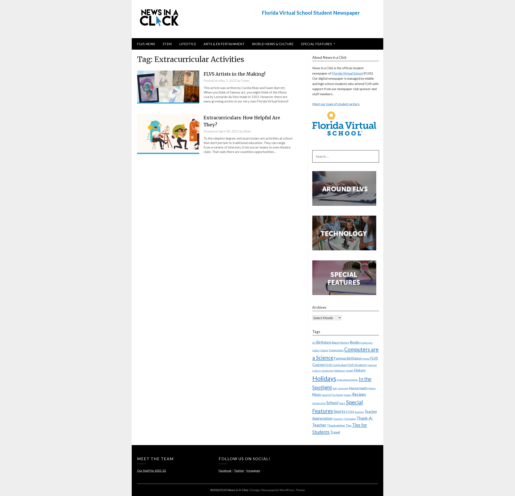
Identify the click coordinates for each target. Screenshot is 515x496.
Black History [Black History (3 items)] (340, 342)
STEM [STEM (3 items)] (350, 412)
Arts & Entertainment (224, 44)
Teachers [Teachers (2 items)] (338, 418)
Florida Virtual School (347, 73)
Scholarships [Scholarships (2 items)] (319, 403)
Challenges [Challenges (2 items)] (366, 342)
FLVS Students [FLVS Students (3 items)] (357, 365)
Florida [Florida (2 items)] (366, 358)
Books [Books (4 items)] (355, 342)
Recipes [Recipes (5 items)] (359, 394)
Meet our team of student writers (335, 104)
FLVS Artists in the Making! (236, 74)
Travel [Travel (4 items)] (335, 432)
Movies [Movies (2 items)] (372, 388)
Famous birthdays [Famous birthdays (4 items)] (348, 358)
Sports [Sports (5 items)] (339, 411)
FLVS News (146, 44)
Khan (247, 131)
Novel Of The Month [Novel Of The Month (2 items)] (332, 395)
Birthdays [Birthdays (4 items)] (323, 342)
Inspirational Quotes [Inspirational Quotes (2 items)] (347, 379)
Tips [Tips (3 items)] (349, 425)
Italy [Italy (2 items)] (335, 388)
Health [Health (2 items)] (349, 370)
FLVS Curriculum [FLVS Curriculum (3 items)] (336, 365)
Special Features (316, 44)
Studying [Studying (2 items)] (359, 412)
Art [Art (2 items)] (314, 342)
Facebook (225, 470)
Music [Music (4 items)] (316, 394)
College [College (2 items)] (324, 350)
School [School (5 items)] (332, 402)
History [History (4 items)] (360, 370)
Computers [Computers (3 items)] (336, 350)
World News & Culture (273, 44)
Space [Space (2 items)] (342, 403)
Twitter (239, 470)
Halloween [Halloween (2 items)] (339, 370)
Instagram (253, 470)
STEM (167, 44)
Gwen (245, 80)
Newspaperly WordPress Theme (283, 490)
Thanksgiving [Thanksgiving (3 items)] (336, 425)
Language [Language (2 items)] (343, 388)
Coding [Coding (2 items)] (316, 350)
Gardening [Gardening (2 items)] (327, 370)
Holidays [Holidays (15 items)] (324, 378)
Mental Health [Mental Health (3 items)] (358, 388)
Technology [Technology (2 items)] (350, 418)
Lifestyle (187, 44)
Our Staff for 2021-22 (151, 470)
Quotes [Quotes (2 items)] (348, 395)
